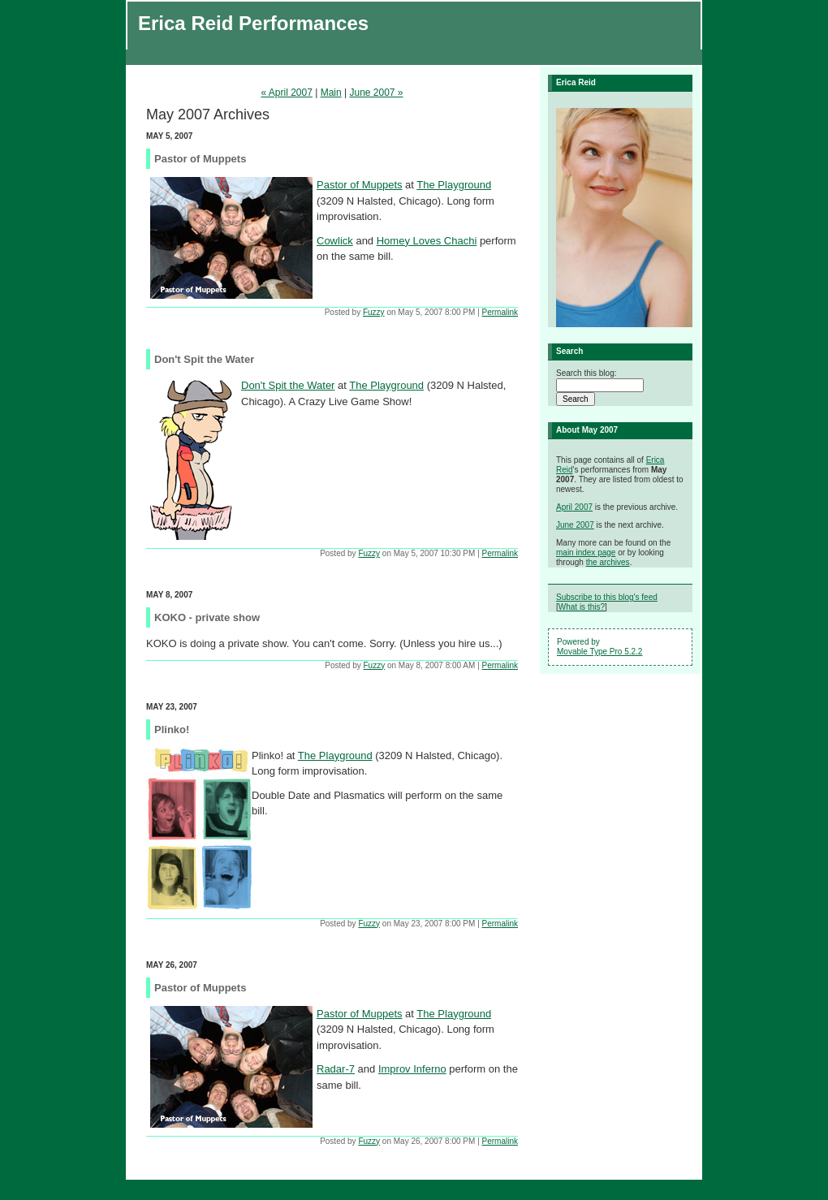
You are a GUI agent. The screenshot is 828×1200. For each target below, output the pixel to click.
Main (331, 92)
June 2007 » (376, 92)
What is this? (581, 606)
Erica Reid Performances (253, 23)
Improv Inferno (412, 1069)
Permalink (500, 312)
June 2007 (575, 524)
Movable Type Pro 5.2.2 (599, 651)
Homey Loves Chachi (427, 241)
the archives (608, 562)
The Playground (453, 185)
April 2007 (574, 507)
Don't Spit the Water (287, 385)
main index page (585, 552)
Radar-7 (336, 1069)
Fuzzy (374, 312)
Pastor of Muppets (360, 185)
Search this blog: (586, 373)
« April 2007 (286, 92)
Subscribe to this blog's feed (607, 597)
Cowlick (335, 241)
